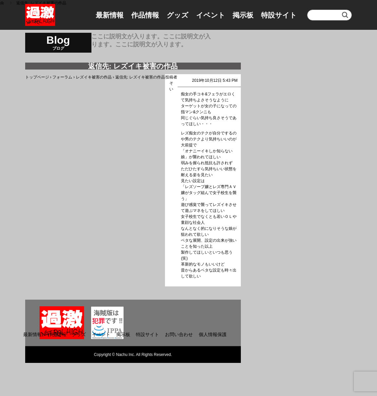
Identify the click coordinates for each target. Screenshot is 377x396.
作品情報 (145, 15)
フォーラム (62, 77)
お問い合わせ (179, 334)
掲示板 (243, 15)
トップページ (37, 77)
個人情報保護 (213, 334)
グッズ (177, 15)
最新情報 (110, 15)
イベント (210, 15)
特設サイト (279, 15)
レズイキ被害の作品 (94, 77)
